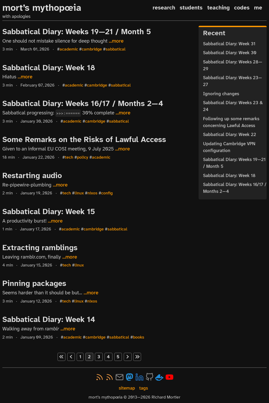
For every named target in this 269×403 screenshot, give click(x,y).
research (164, 7)
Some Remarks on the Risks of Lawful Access (84, 139)
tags (143, 388)
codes (242, 7)
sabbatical (116, 49)
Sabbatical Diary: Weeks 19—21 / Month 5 (76, 32)
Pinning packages (34, 283)
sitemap (127, 388)
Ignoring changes (221, 94)
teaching (218, 7)
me (258, 7)
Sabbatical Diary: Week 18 (48, 68)
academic (69, 49)
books (138, 337)
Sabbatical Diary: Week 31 (229, 44)
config (107, 193)
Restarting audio (32, 175)
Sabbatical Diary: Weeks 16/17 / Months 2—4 (82, 103)
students (191, 7)
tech (69, 157)
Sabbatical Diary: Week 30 (229, 53)
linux (79, 193)
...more (116, 41)
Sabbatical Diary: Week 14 (48, 319)
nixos (92, 193)
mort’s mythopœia (41, 8)
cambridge (92, 49)
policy (82, 157)
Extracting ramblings (39, 248)
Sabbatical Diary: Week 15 (48, 211)
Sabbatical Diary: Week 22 (229, 134)
